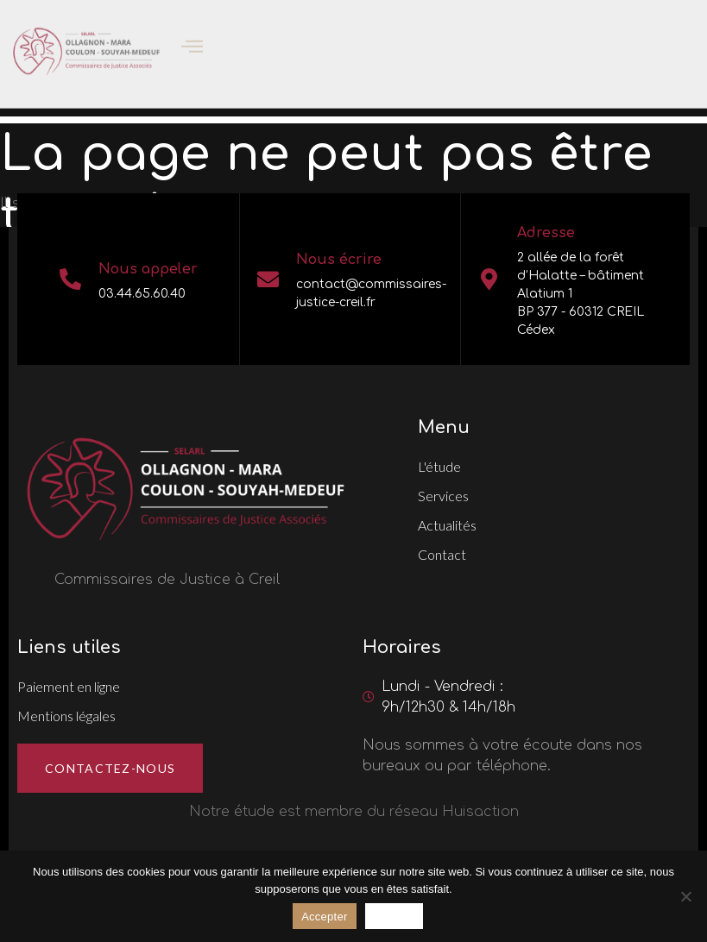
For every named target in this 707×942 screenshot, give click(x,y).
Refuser (394, 916)
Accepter (324, 916)
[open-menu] (181, 39)
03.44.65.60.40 (142, 293)
